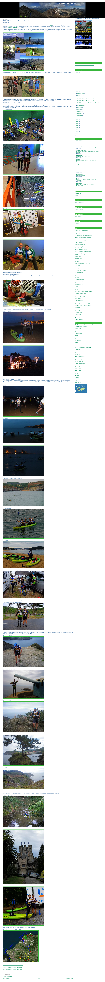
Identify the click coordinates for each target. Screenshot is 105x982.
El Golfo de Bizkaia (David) (80, 254)
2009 (77, 129)
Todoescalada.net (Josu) (80, 203)
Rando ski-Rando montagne (80, 210)
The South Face (78, 310)
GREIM (76, 342)
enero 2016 (79, 115)
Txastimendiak (78, 314)
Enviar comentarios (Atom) (14, 980)
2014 (77, 119)
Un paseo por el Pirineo (81, 150)
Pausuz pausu (77, 298)
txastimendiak (79, 155)
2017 (77, 89)
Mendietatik (77, 277)
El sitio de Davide (78, 256)
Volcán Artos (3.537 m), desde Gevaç (83, 156)
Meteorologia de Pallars (79, 279)
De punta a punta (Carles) (80, 244)
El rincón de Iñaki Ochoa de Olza (81, 66)
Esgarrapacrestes (78, 260)
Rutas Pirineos (78, 368)
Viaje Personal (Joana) (79, 319)
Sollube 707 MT (78, 371)
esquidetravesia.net (79, 209)
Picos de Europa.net (79, 361)
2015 (77, 117)
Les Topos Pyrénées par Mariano (83, 146)
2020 (77, 83)
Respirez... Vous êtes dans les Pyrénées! (83, 303)
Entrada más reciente (7, 978)
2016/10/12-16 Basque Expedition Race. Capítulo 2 (13, 967)
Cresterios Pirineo (78, 333)
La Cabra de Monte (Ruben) (80, 270)
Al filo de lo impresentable (80, 233)
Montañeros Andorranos (79, 289)
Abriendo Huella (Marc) (79, 232)
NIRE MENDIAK (79, 140)
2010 (77, 127)
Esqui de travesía (78, 338)
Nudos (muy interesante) (80, 202)
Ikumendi (77, 268)
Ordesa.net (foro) (78, 359)
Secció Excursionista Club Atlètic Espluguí (83, 305)
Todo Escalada (78, 373)
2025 (77, 74)
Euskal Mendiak (78, 261)
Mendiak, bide (77, 275)
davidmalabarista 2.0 (80, 164)
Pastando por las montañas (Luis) (81, 296)
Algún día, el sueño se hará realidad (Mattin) (83, 235)
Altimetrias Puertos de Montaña (81, 224)
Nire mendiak (77, 295)
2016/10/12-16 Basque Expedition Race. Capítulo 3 (13, 969)
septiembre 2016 (80, 105)
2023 (77, 78)
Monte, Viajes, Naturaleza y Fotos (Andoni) (83, 291)
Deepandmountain (78, 247)
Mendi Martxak (78, 350)
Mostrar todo (100, 188)
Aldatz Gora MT (78, 216)
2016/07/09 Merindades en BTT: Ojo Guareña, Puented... (88, 102)
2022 (77, 80)
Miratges (76, 286)
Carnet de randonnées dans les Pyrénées (83, 329)
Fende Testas (77, 265)
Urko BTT (77, 223)
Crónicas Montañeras (79, 242)
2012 (77, 123)
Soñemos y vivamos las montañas (81, 308)
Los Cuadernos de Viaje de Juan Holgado (83, 347)
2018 (77, 87)
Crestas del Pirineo (78, 331)
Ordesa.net (77, 357)
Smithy (77, 178)
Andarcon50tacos (78, 239)
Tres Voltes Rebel (78, 312)
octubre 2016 (80, 95)
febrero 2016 (79, 113)
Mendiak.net (77, 352)
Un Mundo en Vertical (79, 315)
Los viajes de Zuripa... (79, 272)
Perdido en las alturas (79, 300)
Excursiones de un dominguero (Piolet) (82, 263)
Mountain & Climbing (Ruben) (80, 293)
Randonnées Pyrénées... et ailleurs (82, 302)
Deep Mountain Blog (79, 246)
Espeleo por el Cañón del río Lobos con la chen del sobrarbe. (87, 165)
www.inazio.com (78, 382)
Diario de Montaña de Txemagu (81, 249)
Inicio (39, 978)
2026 (77, 72)
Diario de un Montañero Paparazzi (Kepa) (83, 251)
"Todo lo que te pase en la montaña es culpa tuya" (84, 65)
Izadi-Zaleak (77, 343)
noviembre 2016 (80, 93)
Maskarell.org (77, 349)
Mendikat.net (77, 354)
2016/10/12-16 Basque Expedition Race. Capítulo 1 (16, 20)
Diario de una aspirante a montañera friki (83, 253)
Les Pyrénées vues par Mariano (81, 345)
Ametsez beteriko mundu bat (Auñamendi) (83, 237)
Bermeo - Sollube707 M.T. (80, 217)
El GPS (76, 335)
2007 (77, 133)
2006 (77, 135)
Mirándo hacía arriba (79, 284)
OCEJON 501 (78, 171)
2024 (77, 76)
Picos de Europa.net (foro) (80, 363)
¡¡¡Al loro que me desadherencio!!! (81, 230)
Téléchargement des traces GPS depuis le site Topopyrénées (87, 147)
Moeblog (76, 288)
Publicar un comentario (7, 976)
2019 (77, 85)
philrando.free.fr (79, 174)
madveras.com (78, 274)
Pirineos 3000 (77, 364)
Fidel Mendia (77, 267)
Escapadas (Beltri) (78, 258)
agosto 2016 (79, 107)
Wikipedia (77, 380)
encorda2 (78, 159)
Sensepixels (77, 307)
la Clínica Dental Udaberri (13, 27)
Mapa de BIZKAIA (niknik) (80, 196)
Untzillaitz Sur (77, 317)
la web (51, 25)
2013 (77, 121)
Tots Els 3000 (77, 375)
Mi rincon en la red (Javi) (80, 281)
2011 (77, 125)
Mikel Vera (77, 282)
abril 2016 (79, 109)
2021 (77, 82)
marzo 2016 (79, 111)
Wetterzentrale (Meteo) (79, 378)
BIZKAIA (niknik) (78, 328)
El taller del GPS (78, 193)
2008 (77, 131)
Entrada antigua (69, 978)
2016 (77, 91)
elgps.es (76, 195)
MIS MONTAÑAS (79, 183)
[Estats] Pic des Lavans (80, 175)
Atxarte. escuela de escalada (80, 240)
